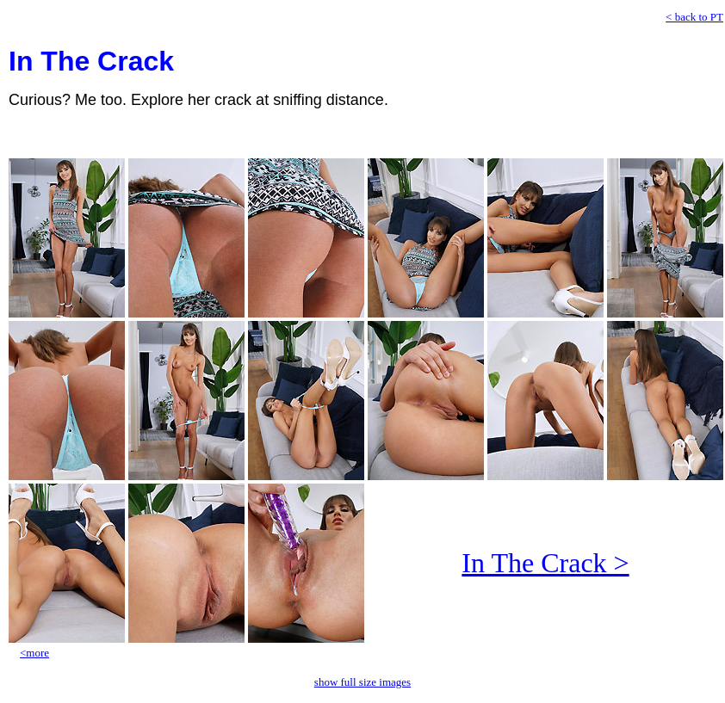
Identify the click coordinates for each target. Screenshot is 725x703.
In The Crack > (545, 562)
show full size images (362, 681)
